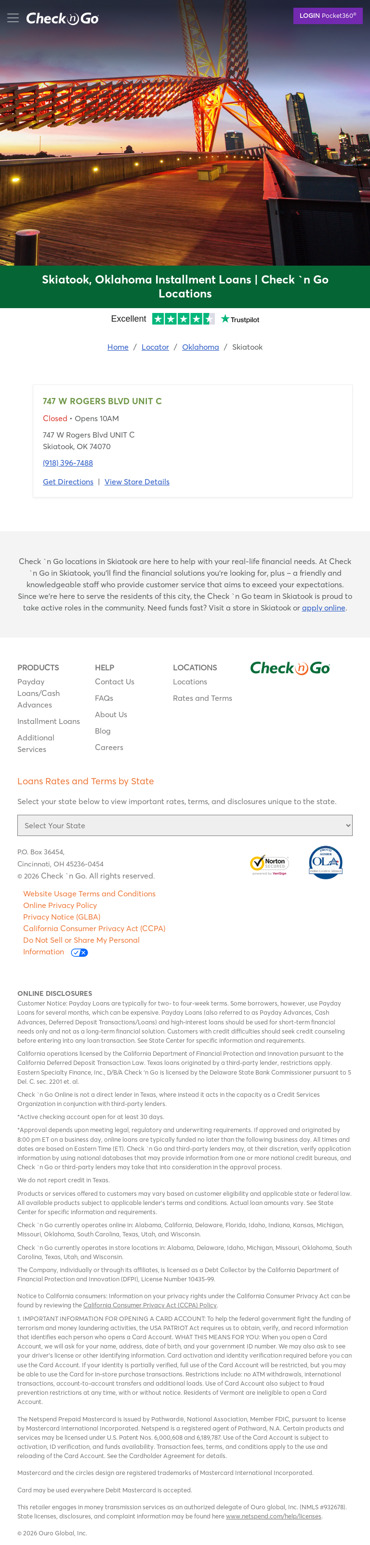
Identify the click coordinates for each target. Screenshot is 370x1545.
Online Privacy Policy (60, 905)
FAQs (104, 698)
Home (118, 347)
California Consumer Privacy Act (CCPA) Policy (150, 1305)
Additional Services (35, 743)
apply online (323, 607)
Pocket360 (328, 15)
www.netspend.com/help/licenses (273, 1516)
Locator (155, 347)
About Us (111, 714)
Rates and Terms (202, 698)
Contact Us (114, 681)
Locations (190, 681)
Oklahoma (200, 347)
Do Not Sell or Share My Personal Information (81, 946)
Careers (109, 747)
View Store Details (137, 481)
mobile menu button (58, 18)
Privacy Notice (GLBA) (61, 916)
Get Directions (68, 481)
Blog (103, 731)
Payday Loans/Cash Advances (38, 693)
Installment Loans (48, 721)
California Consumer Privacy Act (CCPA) (94, 928)
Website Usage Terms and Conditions (89, 893)
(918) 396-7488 (68, 463)
